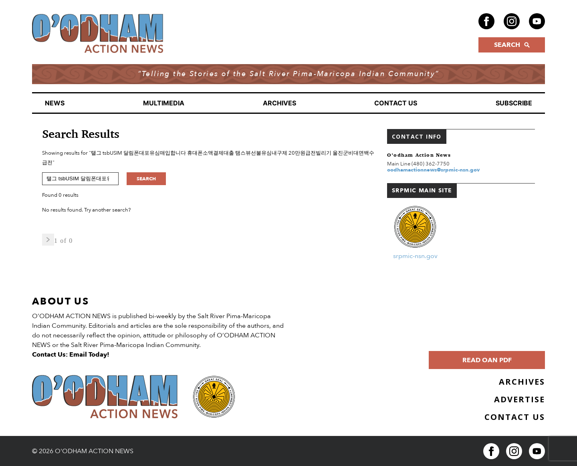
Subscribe (514, 103)
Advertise (519, 399)
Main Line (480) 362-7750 (418, 163)
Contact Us (395, 103)
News (55, 103)
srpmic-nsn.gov (415, 256)
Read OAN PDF (487, 360)
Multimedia (163, 103)
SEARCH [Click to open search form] (512, 44)
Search (146, 179)
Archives (279, 103)
